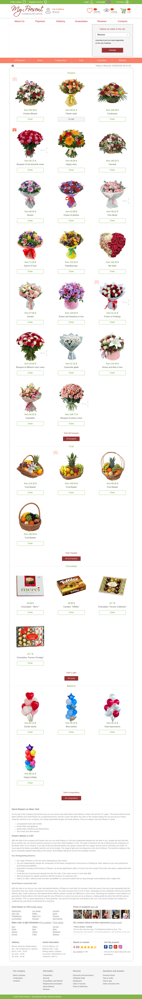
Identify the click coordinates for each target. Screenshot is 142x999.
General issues (109, 975)
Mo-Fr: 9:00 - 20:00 (19, 951)
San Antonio (57, 919)
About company (19, 975)
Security (46, 978)
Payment (40, 21)
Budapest (56, 932)
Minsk (14, 929)
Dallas (34, 914)
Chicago (35, 919)
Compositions (60, 60)
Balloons (122, 60)
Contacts (122, 21)
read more (116, 923)
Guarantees (81, 21)
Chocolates (101, 60)
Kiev (13, 927)
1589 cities (36, 907)
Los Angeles (16, 919)
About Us (19, 21)
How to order (108, 978)
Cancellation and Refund (53, 981)
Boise (55, 914)
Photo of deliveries (80, 986)
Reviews (102, 21)
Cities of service (79, 984)
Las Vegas (36, 911)
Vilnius (34, 932)
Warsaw (56, 934)
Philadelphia (16, 916)
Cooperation (18, 978)
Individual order (79, 978)
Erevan (14, 934)
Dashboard (77, 981)
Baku (55, 929)
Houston (56, 911)
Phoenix (56, 916)
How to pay (107, 981)
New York (15, 914)
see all (94, 907)
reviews (78, 952)
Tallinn (34, 927)
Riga (34, 929)
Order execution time (111, 984)
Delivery (60, 21)
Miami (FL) (36, 916)
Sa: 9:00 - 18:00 (18, 954)
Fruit (81, 60)
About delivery (48, 986)
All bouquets (19, 60)
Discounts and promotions (83, 975)
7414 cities (58, 923)
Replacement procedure (52, 984)
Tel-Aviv (56, 927)
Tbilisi (34, 934)
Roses (40, 60)
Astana (14, 932)
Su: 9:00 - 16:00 (18, 956)
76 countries (45, 923)
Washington (16, 911)
